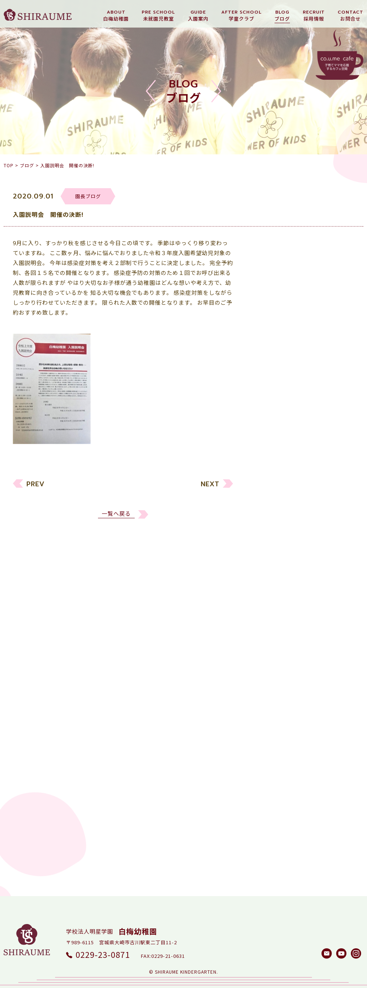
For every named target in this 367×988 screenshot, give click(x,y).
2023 (267, 636)
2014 (267, 762)
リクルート (275, 502)
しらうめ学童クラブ (287, 530)
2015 (267, 748)
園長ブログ (275, 516)
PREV (35, 488)
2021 (267, 664)
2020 (267, 678)
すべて (269, 461)
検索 (339, 827)
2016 (267, 734)
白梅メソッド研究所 (287, 544)
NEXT (210, 488)
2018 (267, 706)
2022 (267, 650)
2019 (267, 692)
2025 (267, 608)
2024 (267, 622)
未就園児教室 (278, 489)
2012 (267, 790)
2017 (267, 720)
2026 (267, 594)
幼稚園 (269, 475)
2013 (267, 776)
